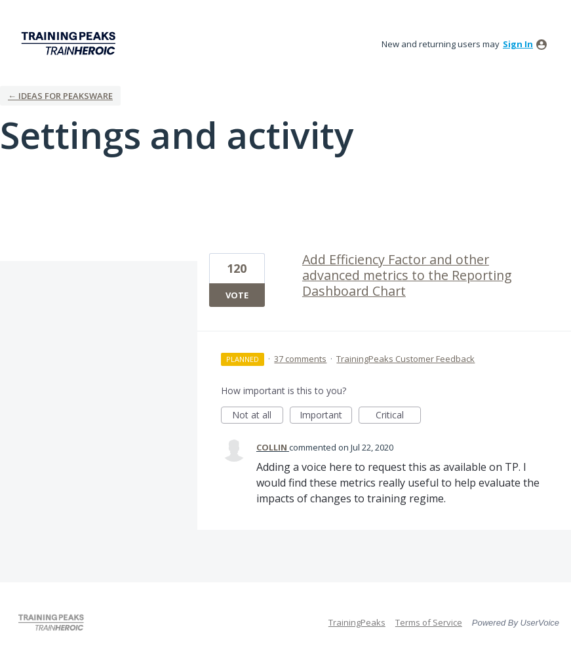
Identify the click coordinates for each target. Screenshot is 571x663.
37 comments (300, 359)
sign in (518, 44)
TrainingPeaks (356, 622)
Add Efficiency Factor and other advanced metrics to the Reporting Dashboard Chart (407, 275)
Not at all (257, 416)
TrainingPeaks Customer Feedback (405, 359)
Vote (237, 295)
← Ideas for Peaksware (60, 96)
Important (326, 416)
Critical (398, 416)
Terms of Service (428, 622)
